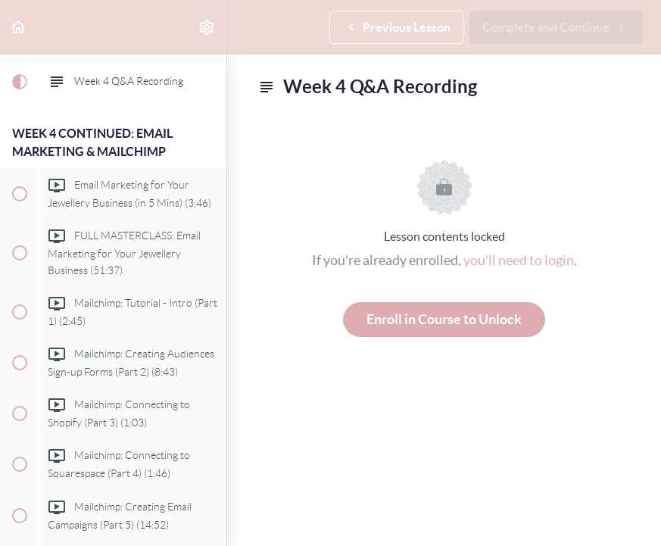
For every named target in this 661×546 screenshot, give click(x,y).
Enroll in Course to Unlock (444, 319)
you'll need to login (518, 260)
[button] (19, 27)
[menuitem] (207, 27)
